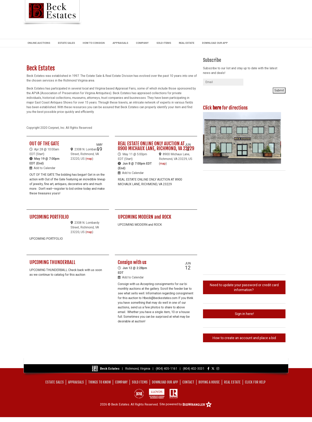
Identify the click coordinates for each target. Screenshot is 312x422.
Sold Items (163, 42)
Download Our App (215, 42)
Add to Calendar (44, 168)
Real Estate (186, 42)
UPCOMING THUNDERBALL (52, 262)
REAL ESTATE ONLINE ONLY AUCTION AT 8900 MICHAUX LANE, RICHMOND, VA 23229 (156, 146)
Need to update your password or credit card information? (244, 287)
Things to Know (99, 382)
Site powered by (186, 404)
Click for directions (225, 108)
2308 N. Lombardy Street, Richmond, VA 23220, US (85, 154)
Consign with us (132, 262)
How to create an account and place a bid (244, 338)
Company (142, 42)
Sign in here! (244, 314)
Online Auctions (38, 42)
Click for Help (255, 382)
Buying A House (209, 382)
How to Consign (94, 42)
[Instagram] (217, 368)
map (89, 159)
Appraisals (120, 42)
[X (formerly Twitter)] (212, 368)
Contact (188, 382)
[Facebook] (208, 368)
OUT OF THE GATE (44, 144)
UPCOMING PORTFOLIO (49, 217)
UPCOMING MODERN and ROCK (144, 217)
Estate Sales (66, 42)
